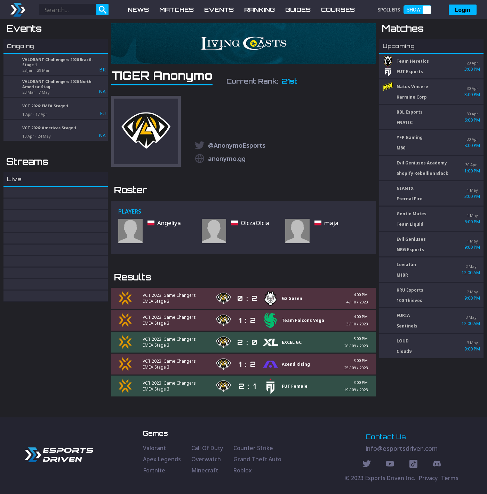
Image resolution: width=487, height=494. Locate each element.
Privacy (428, 478)
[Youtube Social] (390, 465)
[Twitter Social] (366, 465)
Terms (449, 478)
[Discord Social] (413, 465)
